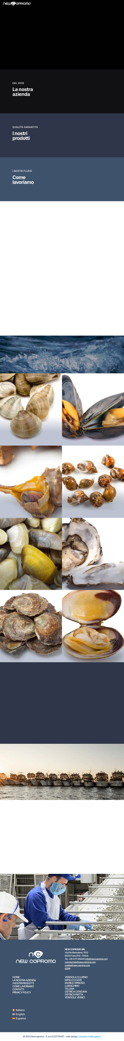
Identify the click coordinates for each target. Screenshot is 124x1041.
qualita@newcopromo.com (77, 965)
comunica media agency (89, 1036)
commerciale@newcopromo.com (80, 962)
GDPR (67, 968)
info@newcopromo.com (96, 959)
